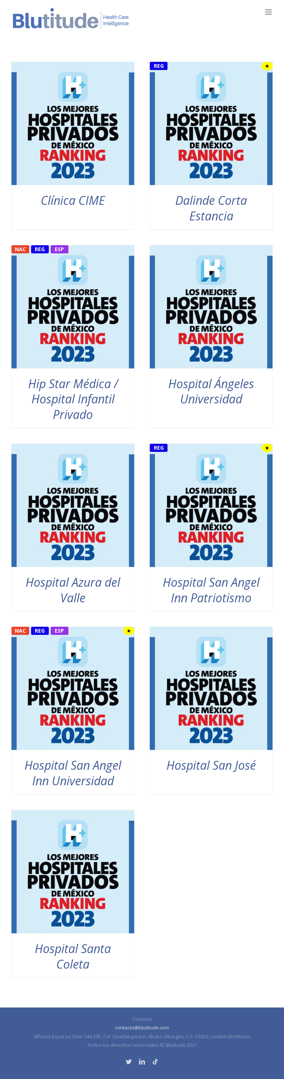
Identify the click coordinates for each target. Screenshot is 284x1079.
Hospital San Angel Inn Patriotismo (211, 590)
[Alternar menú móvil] (269, 12)
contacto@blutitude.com (142, 1027)
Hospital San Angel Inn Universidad (72, 773)
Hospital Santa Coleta (73, 956)
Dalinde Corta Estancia (211, 208)
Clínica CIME (73, 200)
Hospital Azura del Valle (73, 590)
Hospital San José (211, 765)
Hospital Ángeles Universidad (211, 391)
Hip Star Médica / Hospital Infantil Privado (73, 399)
